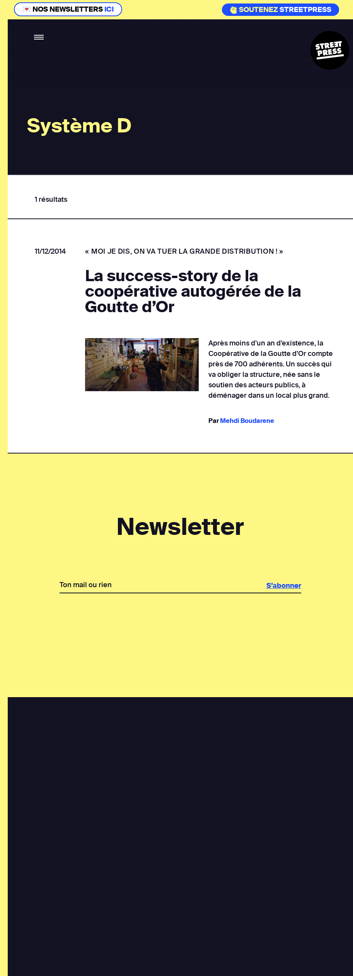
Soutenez (254, 9)
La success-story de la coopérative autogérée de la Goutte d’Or (193, 291)
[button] (39, 37)
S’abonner (283, 585)
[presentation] (180, 620)
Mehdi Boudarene (247, 420)
